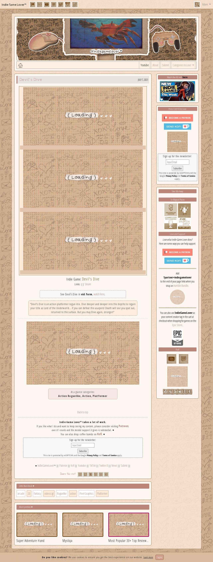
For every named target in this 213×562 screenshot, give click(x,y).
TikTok (93, 465)
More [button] (205, 4)
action (73, 493)
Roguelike (62, 493)
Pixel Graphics (87, 493)
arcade (20, 493)
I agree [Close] (159, 557)
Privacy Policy (92, 455)
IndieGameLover (46, 465)
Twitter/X (103, 465)
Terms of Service (109, 455)
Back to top (82, 412)
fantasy (37, 493)
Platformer (102, 493)
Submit (165, 65)
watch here (99, 294)
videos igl (49, 493)
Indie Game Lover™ (14, 5)
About (155, 65)
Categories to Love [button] (182, 65)
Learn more (148, 557)
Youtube (145, 65)
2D (29, 493)
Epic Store (177, 325)
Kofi (99, 434)
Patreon (123, 426)
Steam (88, 284)
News (114, 465)
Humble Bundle (181, 286)
